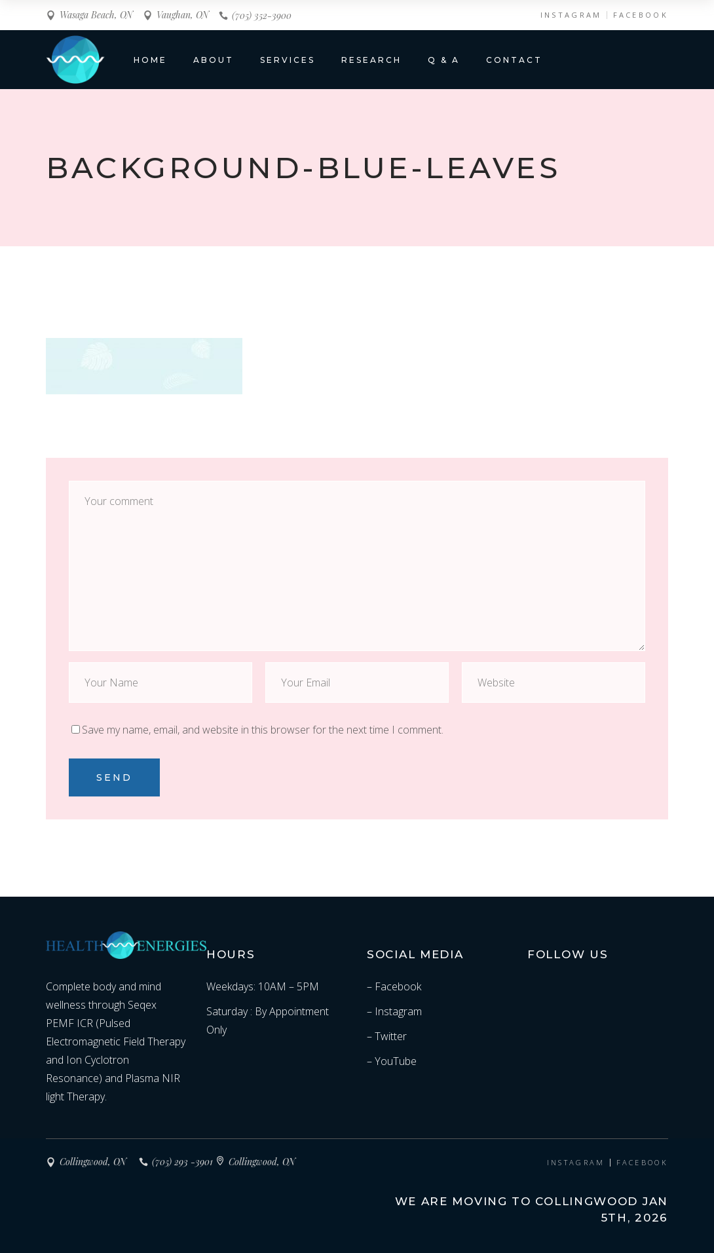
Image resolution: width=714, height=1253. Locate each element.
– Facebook (394, 986)
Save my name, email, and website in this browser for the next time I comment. (262, 729)
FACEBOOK (640, 15)
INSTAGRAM (571, 15)
